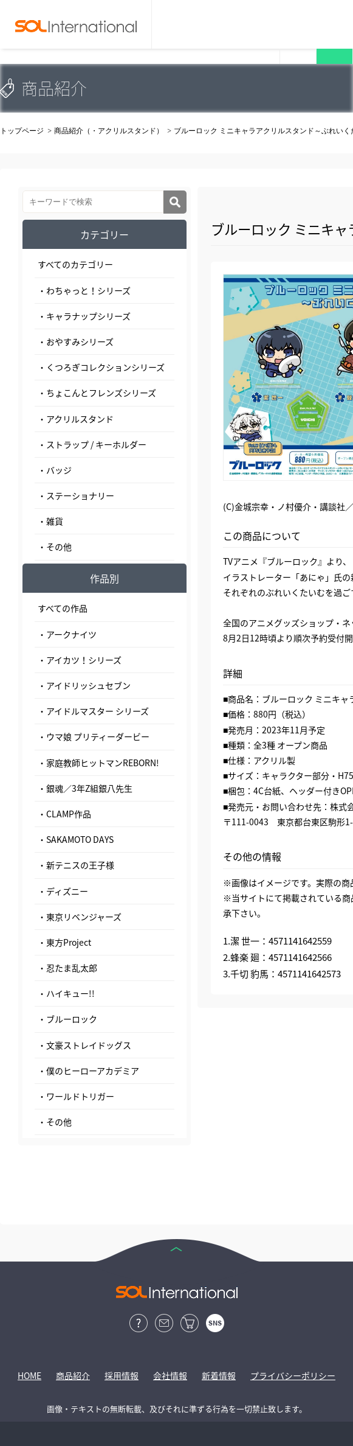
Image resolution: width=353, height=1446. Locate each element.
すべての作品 (62, 608)
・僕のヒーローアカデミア (88, 1070)
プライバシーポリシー (292, 1375)
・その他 (55, 546)
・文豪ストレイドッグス (84, 1045)
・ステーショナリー (76, 495)
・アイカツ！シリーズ (80, 660)
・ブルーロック (67, 1019)
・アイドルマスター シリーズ (93, 711)
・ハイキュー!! (66, 993)
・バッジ (55, 470)
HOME (29, 1375)
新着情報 (219, 1375)
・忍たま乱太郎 (67, 968)
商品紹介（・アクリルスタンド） (108, 131)
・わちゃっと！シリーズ (84, 290)
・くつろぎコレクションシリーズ (101, 367)
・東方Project (64, 942)
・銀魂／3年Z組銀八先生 (85, 788)
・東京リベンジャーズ (80, 916)
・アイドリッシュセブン (84, 685)
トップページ (22, 131)
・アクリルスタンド (76, 419)
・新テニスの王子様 (76, 865)
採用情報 (122, 1375)
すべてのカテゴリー (75, 264)
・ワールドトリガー (76, 1096)
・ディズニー (63, 891)
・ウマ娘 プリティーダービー (93, 736)
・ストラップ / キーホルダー (92, 444)
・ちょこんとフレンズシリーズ (97, 392)
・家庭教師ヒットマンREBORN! (98, 762)
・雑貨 (50, 521)
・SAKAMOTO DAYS (76, 839)
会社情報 (170, 1375)
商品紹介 (73, 1375)
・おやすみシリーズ (76, 341)
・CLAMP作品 (64, 814)
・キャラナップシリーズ (84, 316)
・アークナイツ (67, 634)
